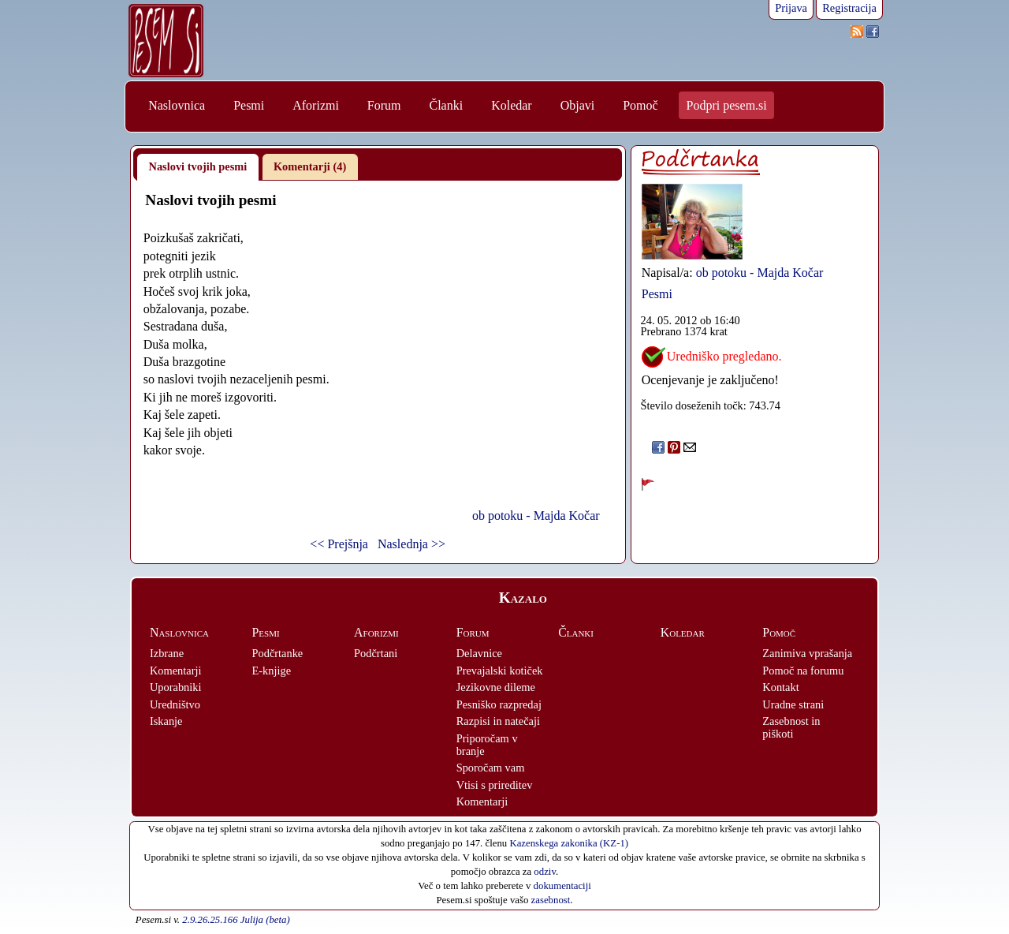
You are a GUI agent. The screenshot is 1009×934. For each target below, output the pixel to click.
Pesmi (248, 105)
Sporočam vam (490, 767)
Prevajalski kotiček (499, 670)
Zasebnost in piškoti (791, 727)
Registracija (849, 8)
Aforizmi (315, 105)
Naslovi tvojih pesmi (198, 166)
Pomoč (640, 105)
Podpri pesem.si (727, 105)
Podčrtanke (277, 653)
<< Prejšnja (339, 544)
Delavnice (479, 653)
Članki (446, 105)
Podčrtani (375, 653)
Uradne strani (793, 704)
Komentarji (176, 670)
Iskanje (166, 721)
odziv (545, 871)
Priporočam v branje (487, 744)
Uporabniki (176, 687)
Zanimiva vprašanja (807, 653)
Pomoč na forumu (802, 670)
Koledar (511, 105)
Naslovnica (176, 105)
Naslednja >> (411, 544)
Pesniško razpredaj (499, 704)
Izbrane (167, 653)
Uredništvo (175, 704)
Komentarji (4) (310, 166)
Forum (384, 105)
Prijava (791, 8)
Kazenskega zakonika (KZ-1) (568, 843)
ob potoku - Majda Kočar (536, 515)
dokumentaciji (562, 885)
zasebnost (551, 900)
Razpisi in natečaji (498, 721)
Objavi (577, 105)
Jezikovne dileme (495, 687)
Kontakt (780, 687)
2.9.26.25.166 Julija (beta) (235, 919)
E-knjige (272, 670)
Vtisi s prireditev (494, 785)
